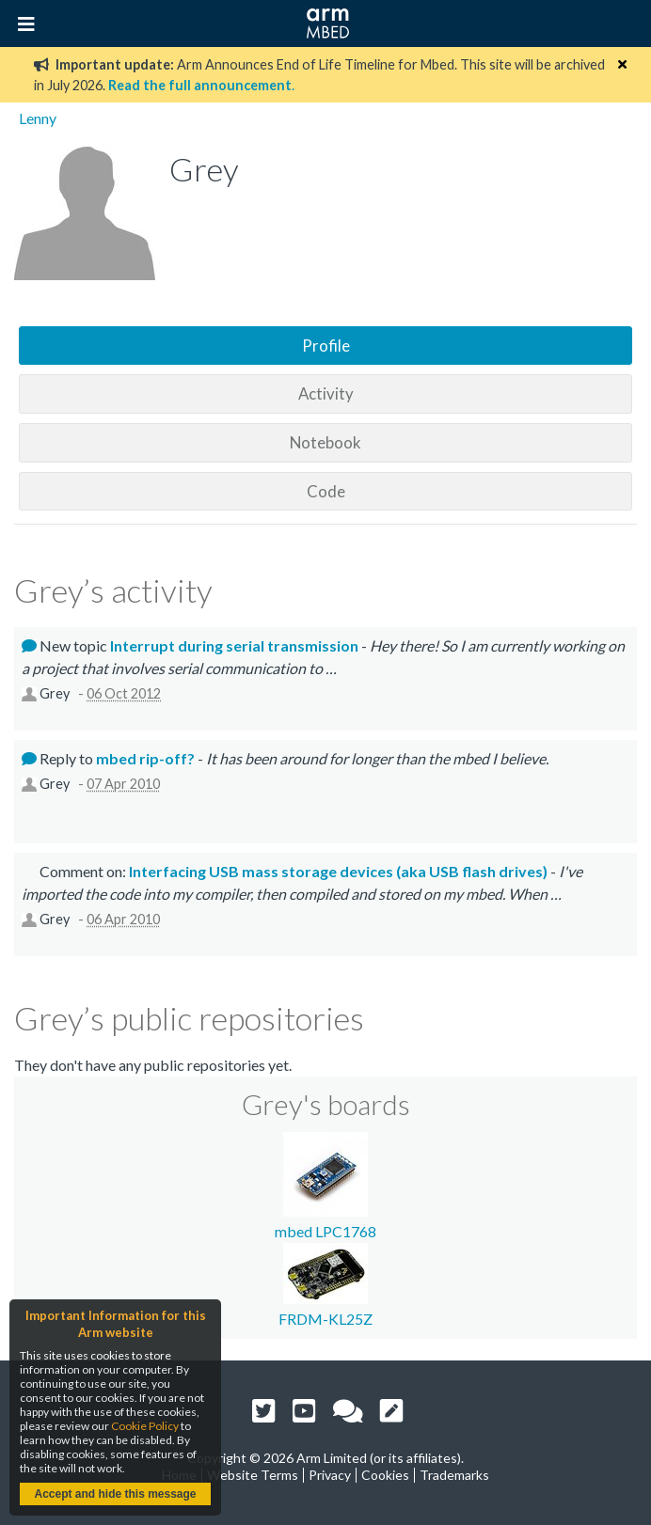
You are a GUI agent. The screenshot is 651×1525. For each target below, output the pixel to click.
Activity (326, 393)
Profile (326, 345)
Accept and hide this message (115, 1494)
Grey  (57, 693)
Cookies (385, 1475)
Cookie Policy (145, 1426)
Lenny (37, 118)
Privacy (330, 1475)
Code (326, 491)
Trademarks (454, 1475)
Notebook (325, 442)
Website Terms (252, 1475)
